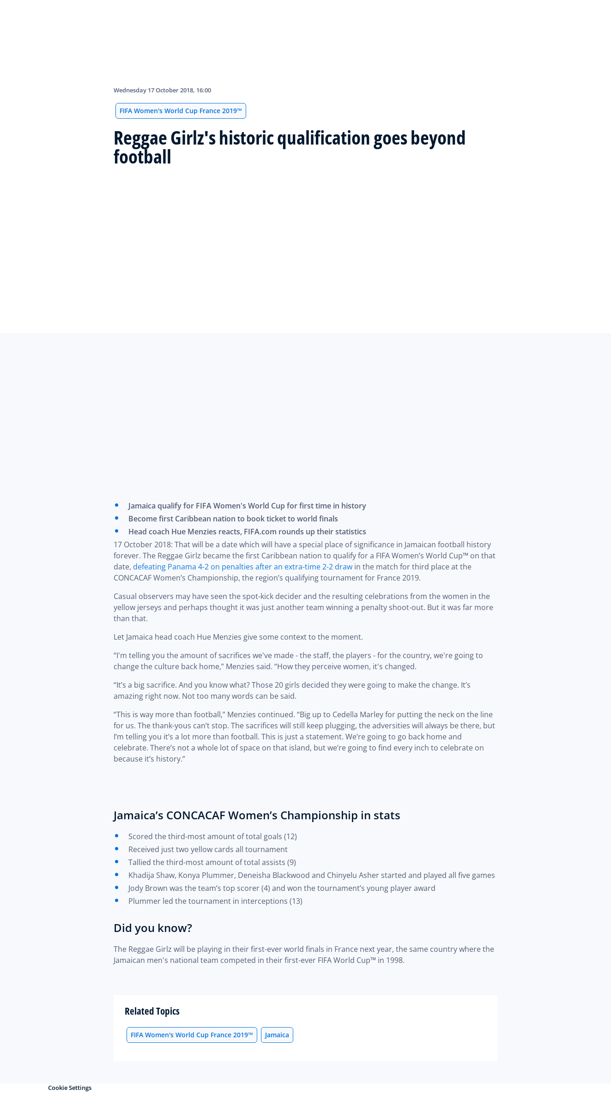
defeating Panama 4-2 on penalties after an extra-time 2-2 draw (242, 567)
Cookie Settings (69, 1087)
